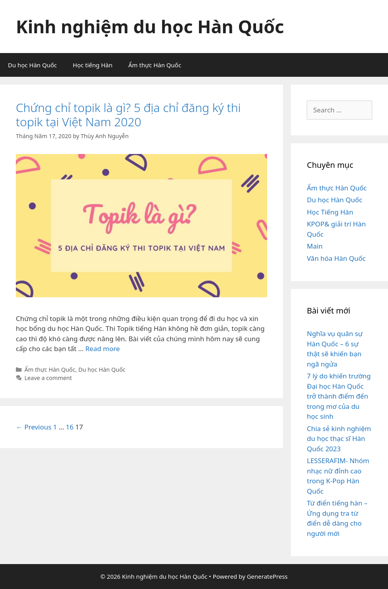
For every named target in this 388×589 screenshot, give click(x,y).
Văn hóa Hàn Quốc (336, 258)
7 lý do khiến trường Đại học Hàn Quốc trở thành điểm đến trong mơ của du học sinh (339, 396)
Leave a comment (48, 378)
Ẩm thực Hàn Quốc (154, 65)
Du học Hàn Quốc (32, 65)
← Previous (34, 426)
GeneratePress (267, 576)
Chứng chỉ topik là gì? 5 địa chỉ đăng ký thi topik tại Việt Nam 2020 (128, 114)
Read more (102, 348)
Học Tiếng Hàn (330, 212)
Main (315, 246)
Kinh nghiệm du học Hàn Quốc (150, 26)
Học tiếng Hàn (93, 65)
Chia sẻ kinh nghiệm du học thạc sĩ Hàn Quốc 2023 (339, 438)
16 (69, 426)
